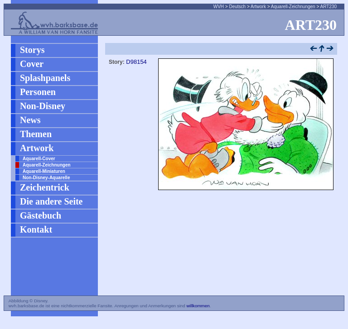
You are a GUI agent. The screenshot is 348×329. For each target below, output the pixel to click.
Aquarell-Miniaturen (44, 171)
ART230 (328, 6)
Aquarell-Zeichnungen (293, 6)
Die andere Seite (51, 201)
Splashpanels (45, 78)
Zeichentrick (44, 187)
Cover (32, 64)
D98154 (136, 61)
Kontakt (36, 229)
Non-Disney (42, 106)
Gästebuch (40, 215)
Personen (38, 92)
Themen (36, 134)
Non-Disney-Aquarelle (46, 177)
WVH (218, 6)
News (30, 120)
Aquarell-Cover (39, 158)
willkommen (197, 305)
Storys (32, 50)
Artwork (258, 6)
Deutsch (237, 6)
